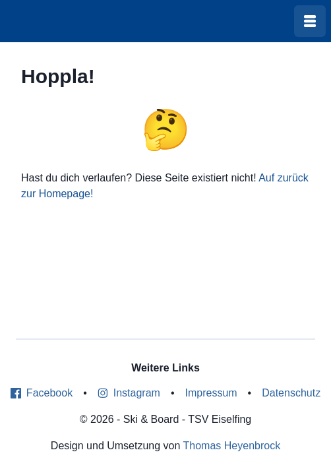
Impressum (211, 392)
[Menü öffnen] (310, 21)
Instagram (129, 392)
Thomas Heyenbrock (232, 445)
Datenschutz (291, 392)
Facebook (42, 392)
